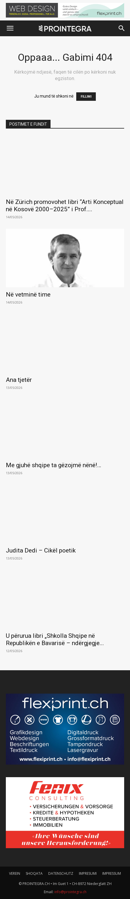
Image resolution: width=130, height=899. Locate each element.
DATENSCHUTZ (60, 873)
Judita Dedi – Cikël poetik (41, 550)
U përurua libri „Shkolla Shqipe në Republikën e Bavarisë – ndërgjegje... (55, 639)
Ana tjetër (19, 379)
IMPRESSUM (111, 873)
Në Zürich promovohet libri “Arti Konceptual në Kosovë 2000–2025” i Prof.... (65, 205)
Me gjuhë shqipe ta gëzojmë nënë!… (53, 465)
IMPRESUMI (88, 873)
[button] (10, 28)
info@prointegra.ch (70, 891)
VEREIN (14, 873)
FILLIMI (86, 96)
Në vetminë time (28, 294)
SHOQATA (34, 873)
